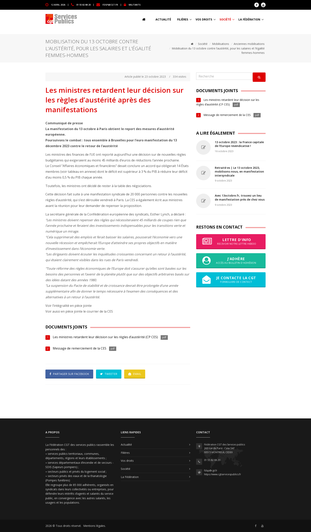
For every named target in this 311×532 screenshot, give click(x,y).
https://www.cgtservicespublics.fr (222, 474)
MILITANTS (135, 4)
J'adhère (230, 260)
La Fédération (249, 19)
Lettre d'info (230, 241)
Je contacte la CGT (230, 279)
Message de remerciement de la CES (79, 348)
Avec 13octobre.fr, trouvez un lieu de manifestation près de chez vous (240, 197)
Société (225, 19)
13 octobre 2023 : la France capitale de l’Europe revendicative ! (239, 144)
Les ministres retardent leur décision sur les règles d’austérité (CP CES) (105, 337)
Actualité (163, 19)
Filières (182, 19)
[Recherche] (224, 76)
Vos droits (204, 19)
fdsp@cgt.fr (110, 4)
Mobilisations (220, 44)
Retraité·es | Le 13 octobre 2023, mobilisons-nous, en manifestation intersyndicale (239, 171)
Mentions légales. (94, 526)
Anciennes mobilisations (249, 44)
